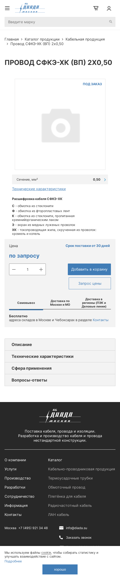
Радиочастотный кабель (70, 505)
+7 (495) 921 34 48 (33, 528)
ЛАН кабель (58, 514)
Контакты (100, 320)
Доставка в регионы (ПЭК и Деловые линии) (94, 302)
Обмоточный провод (66, 487)
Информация (16, 505)
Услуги (11, 469)
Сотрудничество (19, 496)
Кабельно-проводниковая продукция (81, 469)
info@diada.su (76, 528)
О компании (15, 460)
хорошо (60, 569)
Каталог (55, 460)
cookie (46, 552)
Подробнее (13, 561)
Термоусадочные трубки (70, 478)
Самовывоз (26, 303)
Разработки (15, 487)
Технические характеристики (39, 189)
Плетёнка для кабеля (67, 496)
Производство (18, 478)
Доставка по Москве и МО (60, 302)
